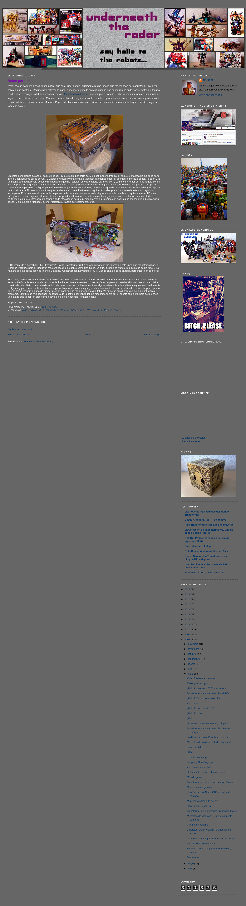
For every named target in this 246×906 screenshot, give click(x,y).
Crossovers (51, 310)
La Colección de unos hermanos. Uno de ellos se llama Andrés (209, 531)
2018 (187, 589)
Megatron (84, 310)
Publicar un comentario (20, 329)
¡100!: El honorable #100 (200, 708)
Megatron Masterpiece (76, 94)
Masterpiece (68, 310)
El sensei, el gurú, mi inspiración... (205, 572)
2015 (187, 604)
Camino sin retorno (197, 824)
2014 (187, 609)
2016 (187, 599)
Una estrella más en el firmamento (206, 772)
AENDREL (208, 80)
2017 (187, 594)
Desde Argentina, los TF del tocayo (205, 519)
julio (190, 668)
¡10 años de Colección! (193, 437)
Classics (36, 310)
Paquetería (99, 310)
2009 (187, 634)
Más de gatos (194, 777)
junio (191, 673)
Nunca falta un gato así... (201, 787)
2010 (187, 629)
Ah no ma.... (193, 703)
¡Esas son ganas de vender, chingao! (207, 723)
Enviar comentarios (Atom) (38, 341)
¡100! (190, 718)
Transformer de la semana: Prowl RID (208, 693)
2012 (187, 619)
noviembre (194, 648)
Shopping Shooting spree (201, 762)
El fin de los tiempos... (199, 757)
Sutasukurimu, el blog (198, 546)
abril (190, 868)
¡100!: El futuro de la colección (203, 698)
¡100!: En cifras (195, 713)
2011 (187, 624)
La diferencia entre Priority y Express (207, 737)
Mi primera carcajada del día (202, 801)
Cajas (25, 310)
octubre (192, 653)
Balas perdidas (20, 81)
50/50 (190, 752)
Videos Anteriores (190, 441)
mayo (191, 863)
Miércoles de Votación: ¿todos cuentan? (209, 742)
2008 (187, 639)
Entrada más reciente (20, 334)
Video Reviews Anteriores (201, 678)
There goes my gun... (198, 683)
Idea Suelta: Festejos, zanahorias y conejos (211, 838)
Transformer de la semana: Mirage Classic (210, 782)
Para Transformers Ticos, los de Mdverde (209, 524)
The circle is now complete (201, 843)
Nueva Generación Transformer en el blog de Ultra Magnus (206, 558)
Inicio (88, 334)
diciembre (193, 643)
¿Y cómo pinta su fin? (199, 767)
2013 (187, 614)
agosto (192, 663)
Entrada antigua (152, 334)
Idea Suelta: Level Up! (199, 806)
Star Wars (114, 310)
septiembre (194, 658)
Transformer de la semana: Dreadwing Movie (212, 811)
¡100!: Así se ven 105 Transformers (206, 688)
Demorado (193, 857)
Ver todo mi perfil (211, 95)
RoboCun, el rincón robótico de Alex (206, 551)
